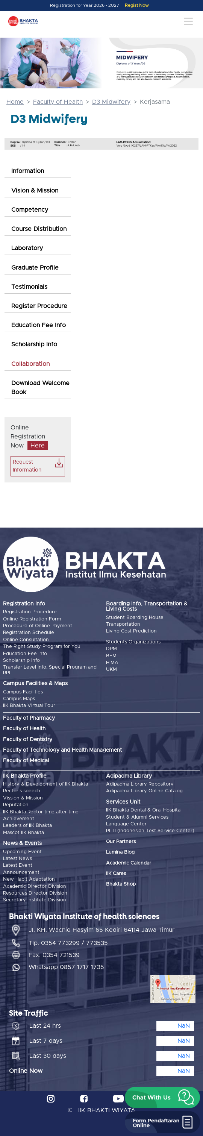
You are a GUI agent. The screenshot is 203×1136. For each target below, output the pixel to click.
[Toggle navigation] (188, 21)
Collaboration (30, 364)
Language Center (126, 824)
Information (27, 171)
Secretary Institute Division (34, 900)
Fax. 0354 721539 (54, 955)
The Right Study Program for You (41, 646)
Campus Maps (19, 698)
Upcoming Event (22, 851)
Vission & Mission (23, 798)
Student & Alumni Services (137, 817)
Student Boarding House (135, 617)
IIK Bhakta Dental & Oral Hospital (144, 810)
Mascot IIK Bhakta (23, 832)
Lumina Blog (120, 852)
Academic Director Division (34, 886)
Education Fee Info (38, 325)
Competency (29, 210)
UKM (111, 669)
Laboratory (27, 248)
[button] (162, 1098)
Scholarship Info (34, 344)
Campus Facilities (23, 692)
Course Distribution (39, 229)
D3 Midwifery (111, 102)
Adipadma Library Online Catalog (144, 791)
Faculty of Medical (26, 760)
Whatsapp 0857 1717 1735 (66, 967)
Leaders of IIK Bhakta (27, 825)
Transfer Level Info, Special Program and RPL (50, 670)
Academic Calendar (128, 863)
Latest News (17, 858)
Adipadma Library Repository (140, 784)
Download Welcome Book (40, 387)
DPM (111, 648)
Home (15, 102)
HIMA (112, 662)
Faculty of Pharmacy (29, 718)
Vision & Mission (34, 191)
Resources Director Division (35, 893)
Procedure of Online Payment (37, 625)
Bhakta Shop (121, 884)
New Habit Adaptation (29, 879)
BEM (111, 656)
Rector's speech (21, 791)
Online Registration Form (32, 619)
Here (37, 446)
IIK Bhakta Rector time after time (41, 812)
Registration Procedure (30, 612)
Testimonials (29, 287)
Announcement (21, 872)
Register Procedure (39, 306)
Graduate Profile (35, 268)
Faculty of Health (58, 102)
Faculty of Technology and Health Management (62, 750)
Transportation (123, 624)
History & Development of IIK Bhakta (45, 784)
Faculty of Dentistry (27, 739)
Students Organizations (133, 642)
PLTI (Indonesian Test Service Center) (150, 830)
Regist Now (137, 5)
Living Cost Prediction (131, 631)
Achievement (18, 818)
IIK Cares (116, 873)
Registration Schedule (28, 632)
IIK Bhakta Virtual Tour (29, 705)
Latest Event (17, 865)
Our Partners (121, 841)
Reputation (16, 804)
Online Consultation (26, 639)
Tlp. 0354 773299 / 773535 (68, 943)
